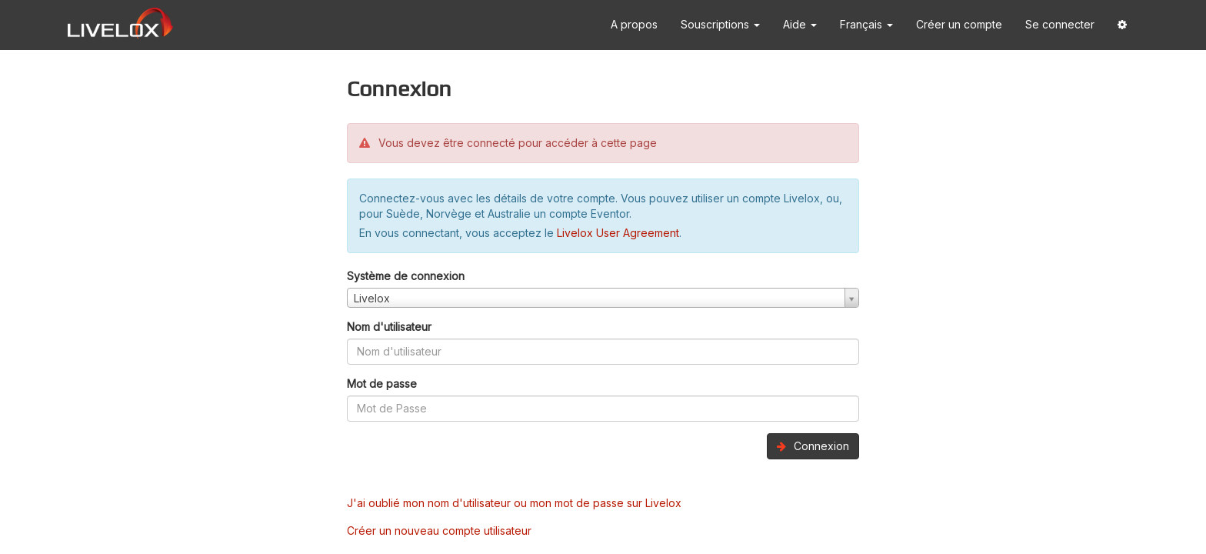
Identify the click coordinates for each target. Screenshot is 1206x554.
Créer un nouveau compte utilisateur (439, 530)
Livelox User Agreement (618, 232)
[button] (1122, 25)
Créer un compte (959, 24)
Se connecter (1059, 24)
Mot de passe (382, 383)
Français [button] (866, 24)
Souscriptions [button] (720, 24)
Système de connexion (406, 275)
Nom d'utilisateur (389, 326)
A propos (634, 24)
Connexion (813, 445)
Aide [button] (800, 24)
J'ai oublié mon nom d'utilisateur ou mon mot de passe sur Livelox (514, 502)
